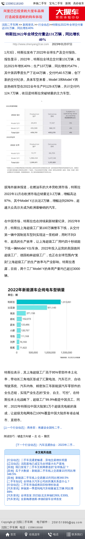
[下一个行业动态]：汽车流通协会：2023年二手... (45, 444)
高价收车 (78, 3)
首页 (13, 534)
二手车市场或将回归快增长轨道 (40, 484)
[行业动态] (13, 460)
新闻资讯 (28, 24)
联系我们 (77, 534)
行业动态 (43, 24)
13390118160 (14, 3)
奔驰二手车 (40, 3)
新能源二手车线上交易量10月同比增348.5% (41, 477)
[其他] (10, 467)
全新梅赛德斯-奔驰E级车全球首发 (41, 499)
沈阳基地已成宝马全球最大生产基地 (42, 463)
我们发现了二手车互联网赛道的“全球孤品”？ (42, 467)
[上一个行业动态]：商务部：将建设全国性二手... (33, 427)
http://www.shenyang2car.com (31, 44)
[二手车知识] (14, 481)
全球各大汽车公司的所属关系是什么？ (47, 481)
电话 (55, 534)
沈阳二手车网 (10, 24)
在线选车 (34, 534)
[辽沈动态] (13, 463)
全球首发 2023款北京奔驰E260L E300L (44, 495)
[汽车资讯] (13, 488)
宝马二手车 (56, 3)
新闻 (68, 3)
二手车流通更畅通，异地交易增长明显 (44, 460)
